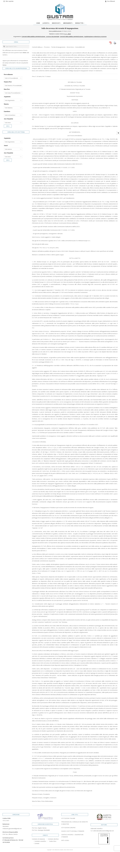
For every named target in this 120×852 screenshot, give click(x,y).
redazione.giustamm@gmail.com (12, 828)
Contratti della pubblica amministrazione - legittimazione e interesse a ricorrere (83, 36)
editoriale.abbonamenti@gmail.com (103, 831)
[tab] (74, 823)
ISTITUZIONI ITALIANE (68, 818)
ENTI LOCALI (65, 840)
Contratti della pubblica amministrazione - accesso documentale (40, 36)
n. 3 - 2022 (67, 34)
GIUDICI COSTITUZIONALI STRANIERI (72, 831)
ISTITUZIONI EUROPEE (68, 827)
